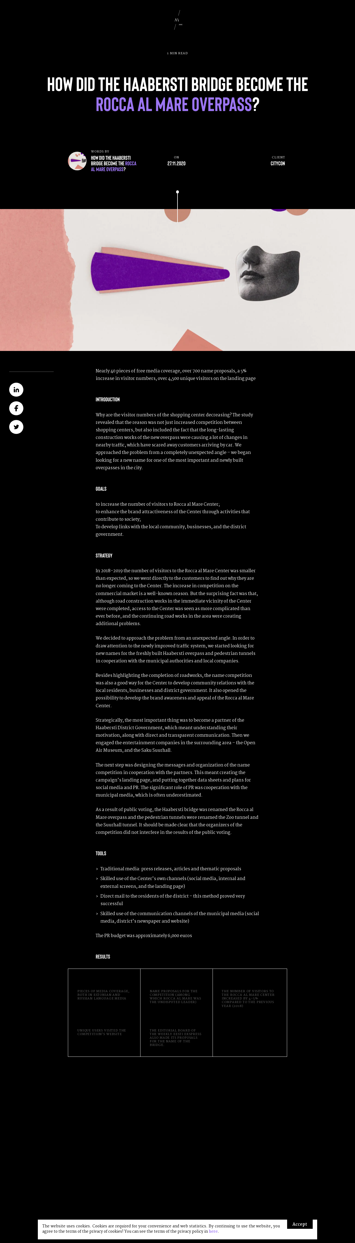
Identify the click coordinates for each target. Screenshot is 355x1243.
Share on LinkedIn (16, 390)
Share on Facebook (16, 408)
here (213, 1232)
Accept (299, 1224)
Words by (115, 160)
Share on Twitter (16, 427)
